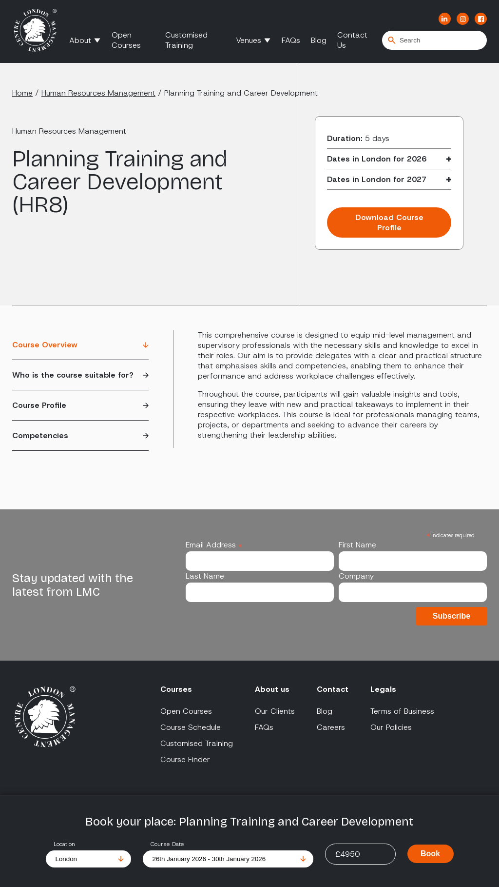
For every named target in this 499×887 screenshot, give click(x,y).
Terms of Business (402, 711)
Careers (331, 727)
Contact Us (352, 40)
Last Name (205, 576)
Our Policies (391, 727)
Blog (318, 40)
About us (272, 689)
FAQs (291, 40)
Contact (332, 689)
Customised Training (186, 40)
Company (356, 576)
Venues (248, 40)
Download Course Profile (389, 222)
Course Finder (185, 759)
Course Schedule (190, 727)
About (80, 40)
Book (430, 853)
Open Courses (126, 40)
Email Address (214, 545)
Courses (176, 689)
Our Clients (275, 711)
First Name (357, 545)
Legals (383, 689)
